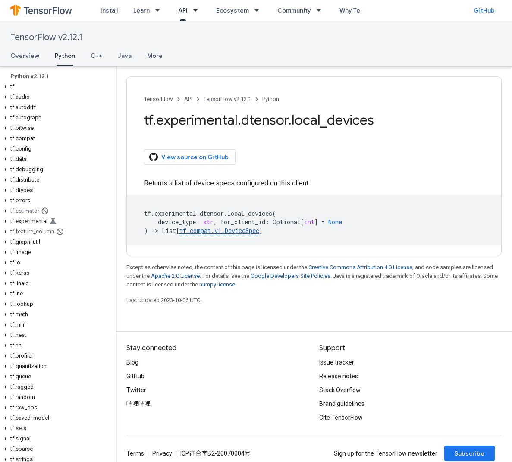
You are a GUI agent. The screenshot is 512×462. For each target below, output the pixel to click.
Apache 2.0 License (175, 276)
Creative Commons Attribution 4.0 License (360, 267)
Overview (24, 56)
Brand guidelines (341, 403)
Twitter (136, 390)
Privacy (162, 453)
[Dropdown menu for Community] (321, 10)
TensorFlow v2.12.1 (46, 37)
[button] (56, 87)
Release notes (338, 376)
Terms (135, 453)
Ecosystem (232, 10)
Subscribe (469, 453)
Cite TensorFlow (341, 417)
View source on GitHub (189, 157)
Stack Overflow (340, 390)
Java (125, 56)
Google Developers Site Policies (290, 276)
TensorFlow (158, 99)
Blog (132, 362)
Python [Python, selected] (65, 56)
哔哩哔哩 (138, 403)
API (188, 99)
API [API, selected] (183, 10)
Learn (141, 10)
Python (270, 99)
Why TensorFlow (362, 10)
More (155, 56)
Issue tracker (336, 362)
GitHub (484, 10)
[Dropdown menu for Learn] (160, 10)
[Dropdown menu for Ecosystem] (259, 10)
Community (294, 10)
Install (109, 10)
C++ (96, 56)
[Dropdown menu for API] (198, 10)
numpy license (217, 284)
